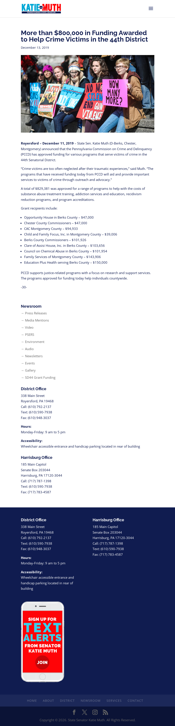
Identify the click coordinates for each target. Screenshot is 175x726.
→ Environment (32, 341)
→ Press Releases (34, 313)
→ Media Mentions (35, 320)
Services (114, 700)
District (67, 700)
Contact (135, 700)
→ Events (28, 363)
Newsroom (91, 700)
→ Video (27, 327)
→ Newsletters (32, 356)
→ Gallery (28, 370)
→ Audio (27, 349)
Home (32, 700)
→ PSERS (27, 334)
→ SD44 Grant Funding (38, 377)
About (48, 700)
